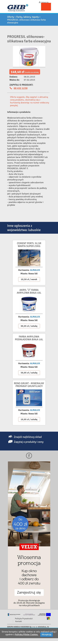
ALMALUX (35, 270)
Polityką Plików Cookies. (26, 634)
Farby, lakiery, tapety (27, 16)
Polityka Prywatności (24, 618)
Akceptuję (46, 634)
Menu (46, 7)
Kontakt (18, 621)
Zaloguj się (45, 2)
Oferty (10, 16)
